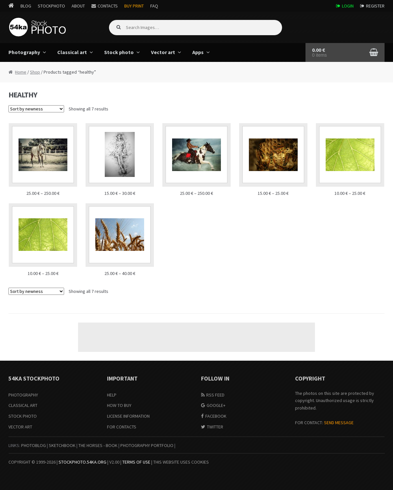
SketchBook (62, 445)
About (78, 6)
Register (375, 6)
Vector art (163, 52)
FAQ (154, 6)
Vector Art (20, 427)
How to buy (119, 405)
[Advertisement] (196, 337)
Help (111, 395)
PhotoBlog (33, 445)
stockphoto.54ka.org (82, 462)
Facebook (215, 416)
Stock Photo (22, 416)
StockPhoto (51, 6)
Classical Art (22, 405)
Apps (198, 52)
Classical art (72, 52)
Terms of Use (136, 462)
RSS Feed (215, 395)
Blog (25, 6)
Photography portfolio (146, 445)
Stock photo (119, 52)
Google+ (216, 405)
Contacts (108, 6)
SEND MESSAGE (339, 422)
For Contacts (121, 427)
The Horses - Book (97, 445)
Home (20, 72)
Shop (35, 72)
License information (128, 416)
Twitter (215, 427)
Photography (24, 52)
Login (348, 6)
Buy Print (134, 6)
